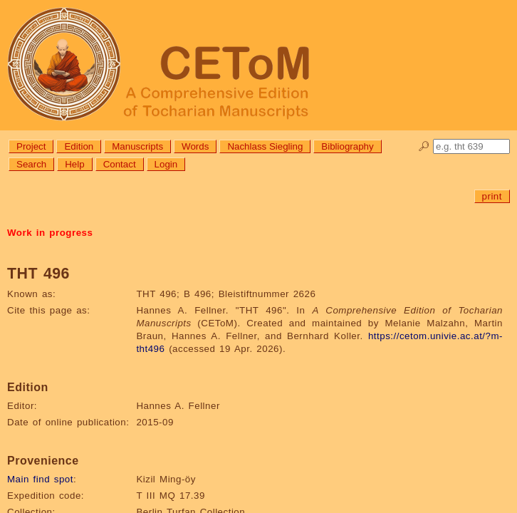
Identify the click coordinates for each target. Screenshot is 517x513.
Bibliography (347, 146)
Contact (119, 164)
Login (166, 164)
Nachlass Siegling (265, 146)
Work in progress (50, 232)
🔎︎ (424, 146)
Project (31, 146)
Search (31, 164)
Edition (78, 146)
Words (195, 146)
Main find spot (40, 479)
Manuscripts (137, 146)
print (492, 196)
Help (74, 164)
